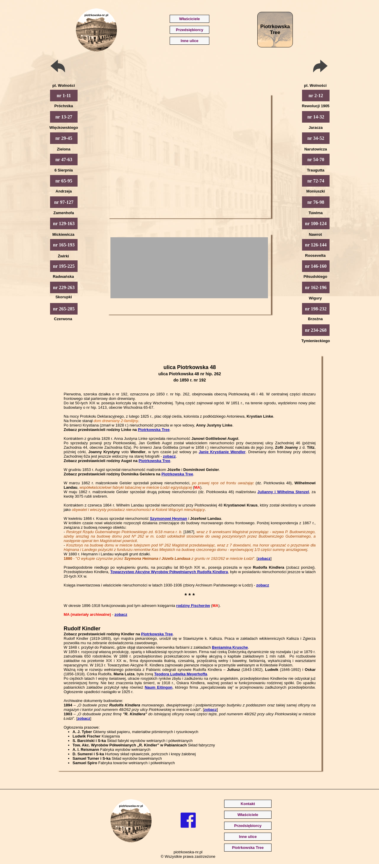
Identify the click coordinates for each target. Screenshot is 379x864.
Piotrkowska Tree (154, 429)
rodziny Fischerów (193, 605)
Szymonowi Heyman (168, 518)
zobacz (169, 456)
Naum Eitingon (159, 687)
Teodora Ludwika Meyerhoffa (180, 674)
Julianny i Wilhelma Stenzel (283, 492)
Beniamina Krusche (230, 647)
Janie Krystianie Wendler (222, 452)
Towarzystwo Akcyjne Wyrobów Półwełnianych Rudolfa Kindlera (169, 572)
